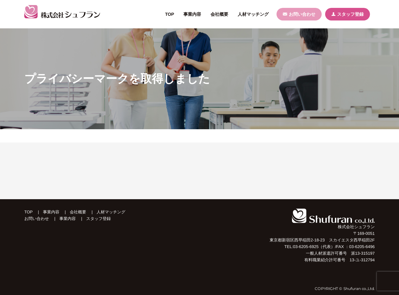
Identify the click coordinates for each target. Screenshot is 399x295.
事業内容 (51, 212)
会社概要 (78, 212)
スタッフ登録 (347, 14)
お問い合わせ (299, 14)
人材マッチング (111, 212)
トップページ (35, 136)
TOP (28, 212)
